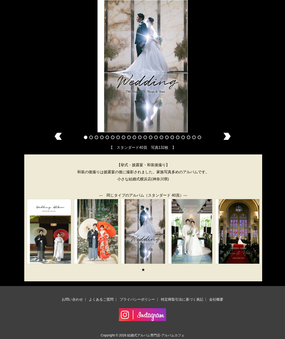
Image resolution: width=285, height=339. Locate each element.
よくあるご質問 (101, 299)
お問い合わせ (72, 299)
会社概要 (216, 299)
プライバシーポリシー (137, 299)
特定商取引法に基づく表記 (182, 299)
